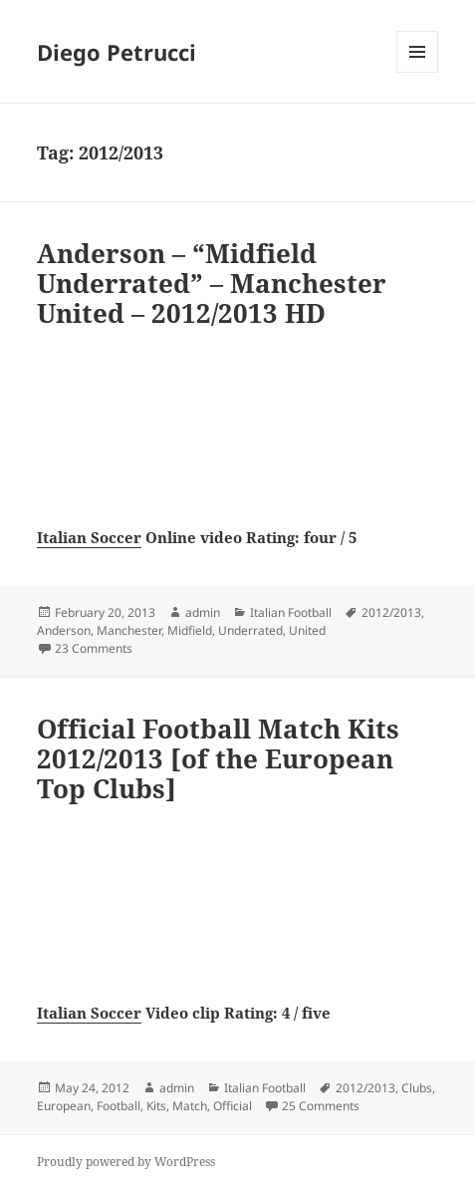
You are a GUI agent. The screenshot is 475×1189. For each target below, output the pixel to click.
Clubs (416, 1087)
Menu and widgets (417, 72)
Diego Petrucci (116, 52)
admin (202, 612)
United (307, 630)
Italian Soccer (89, 537)
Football (118, 1105)
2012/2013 (391, 612)
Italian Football (291, 612)
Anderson (64, 630)
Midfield (189, 630)
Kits (156, 1105)
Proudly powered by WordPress (126, 1161)
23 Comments (93, 648)
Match (189, 1105)
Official (232, 1105)
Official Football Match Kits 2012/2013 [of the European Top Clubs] (218, 758)
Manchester (129, 630)
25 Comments (320, 1105)
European (64, 1105)
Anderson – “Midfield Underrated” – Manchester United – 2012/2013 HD (211, 283)
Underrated (250, 630)
